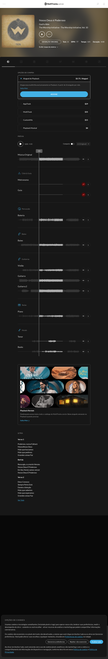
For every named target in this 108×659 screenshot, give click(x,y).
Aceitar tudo (96, 642)
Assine (54, 94)
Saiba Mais (24, 88)
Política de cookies (80, 649)
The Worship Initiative (49, 27)
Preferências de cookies (74, 637)
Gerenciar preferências (56, 642)
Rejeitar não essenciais (78, 642)
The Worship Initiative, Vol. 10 (74, 27)
